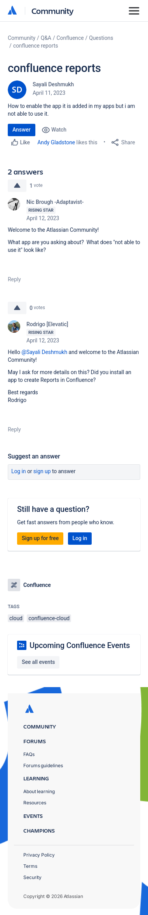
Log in (18, 471)
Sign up (42, 471)
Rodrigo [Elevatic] (47, 324)
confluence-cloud (49, 618)
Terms (30, 866)
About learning (39, 791)
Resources (34, 803)
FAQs (29, 754)
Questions (101, 38)
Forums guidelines (43, 765)
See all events (38, 662)
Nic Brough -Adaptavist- (55, 202)
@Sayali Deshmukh (44, 352)
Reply (14, 279)
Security (32, 877)
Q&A (46, 38)
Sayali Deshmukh (53, 84)
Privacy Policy (39, 855)
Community (52, 10)
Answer (21, 130)
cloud (16, 618)
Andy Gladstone (56, 142)
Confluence (70, 38)
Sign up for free (40, 538)
